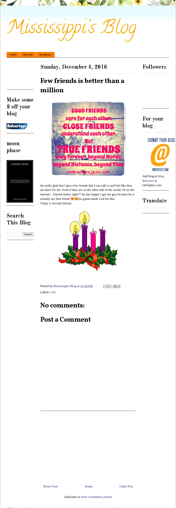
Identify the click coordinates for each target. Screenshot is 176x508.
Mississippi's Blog (71, 29)
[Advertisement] (20, 75)
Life (53, 292)
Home (13, 54)
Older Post (126, 486)
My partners (45, 54)
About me (27, 54)
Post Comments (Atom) (97, 497)
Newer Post (50, 486)
